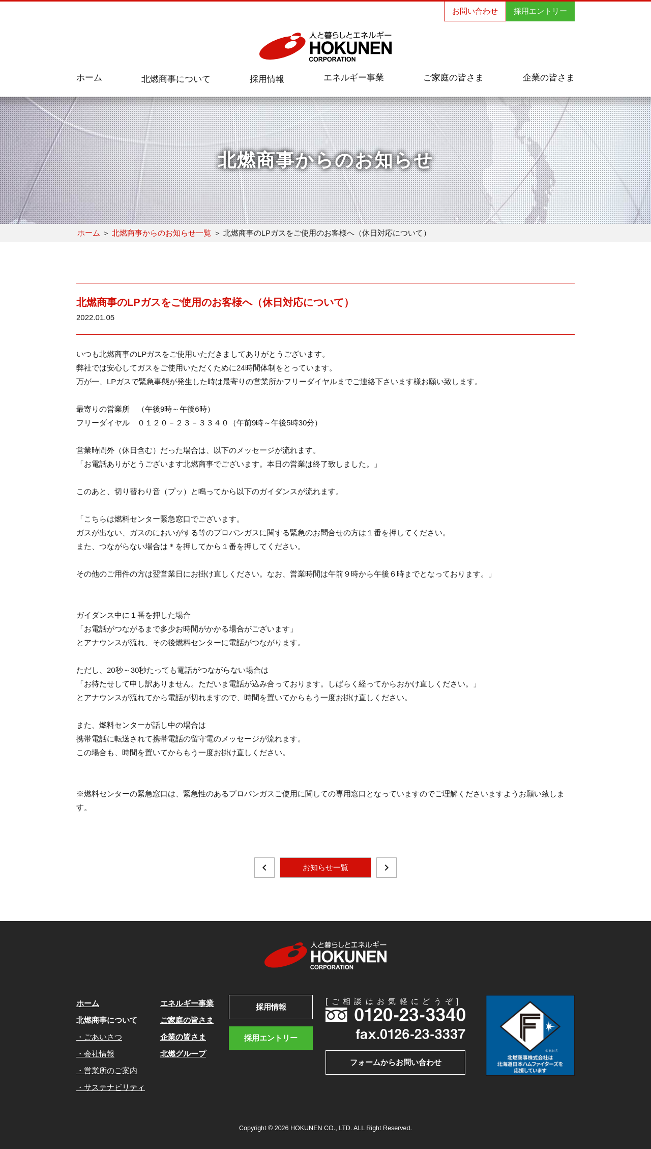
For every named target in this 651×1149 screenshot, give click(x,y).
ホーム (88, 232)
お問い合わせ (475, 11)
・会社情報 (95, 1053)
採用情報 (271, 1006)
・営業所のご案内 (106, 1070)
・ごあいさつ (99, 1036)
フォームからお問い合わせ (395, 1062)
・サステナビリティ (110, 1087)
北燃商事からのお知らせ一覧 (161, 232)
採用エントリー (540, 11)
